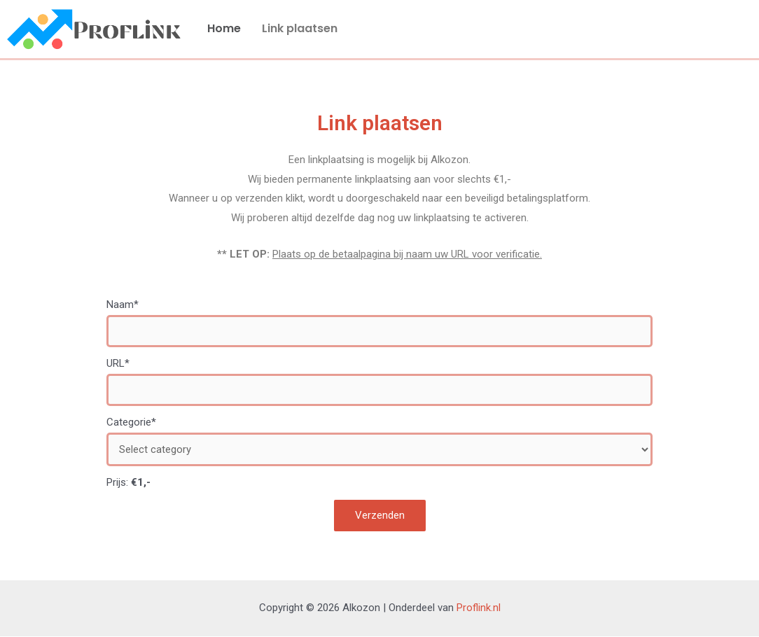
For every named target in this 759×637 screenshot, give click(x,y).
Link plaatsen (299, 28)
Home (224, 28)
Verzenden (380, 516)
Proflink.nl (479, 608)
